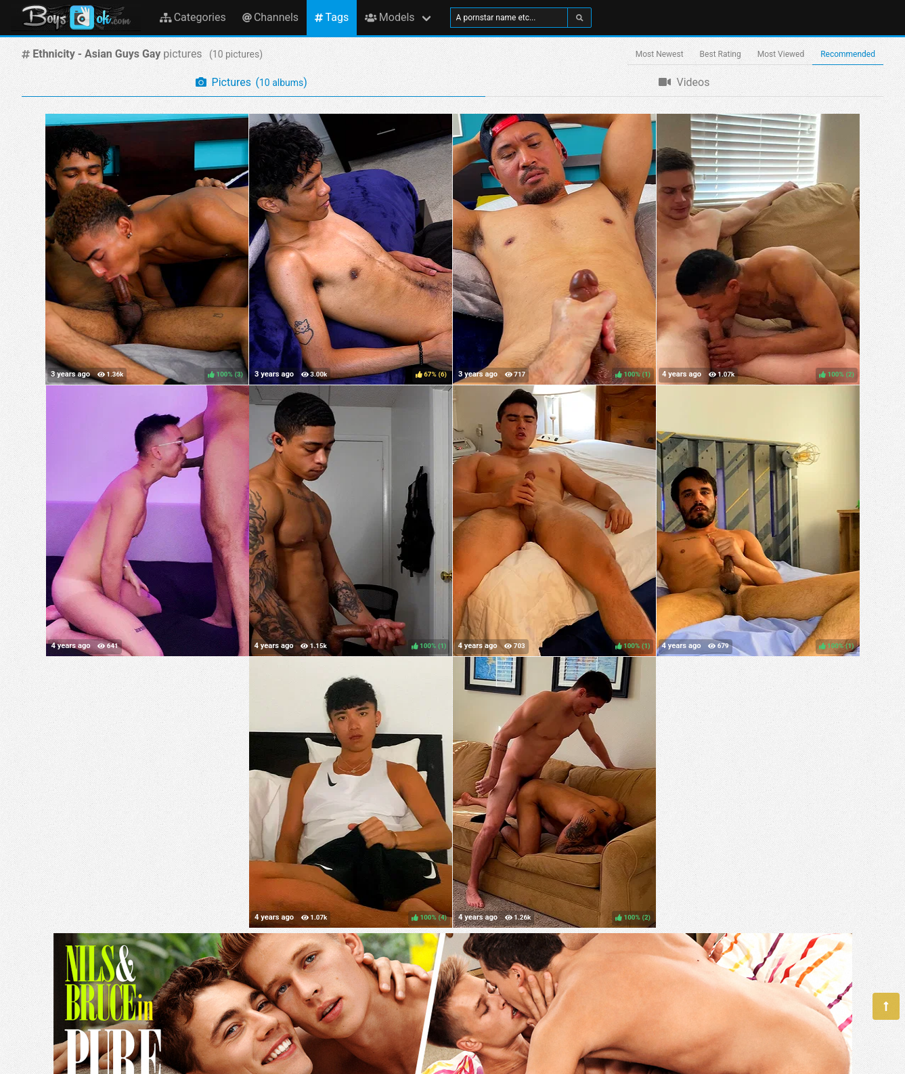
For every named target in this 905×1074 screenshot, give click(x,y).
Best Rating (720, 54)
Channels (270, 17)
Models (389, 17)
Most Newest (660, 54)
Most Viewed (781, 54)
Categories (193, 17)
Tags (332, 17)
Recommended (847, 54)
